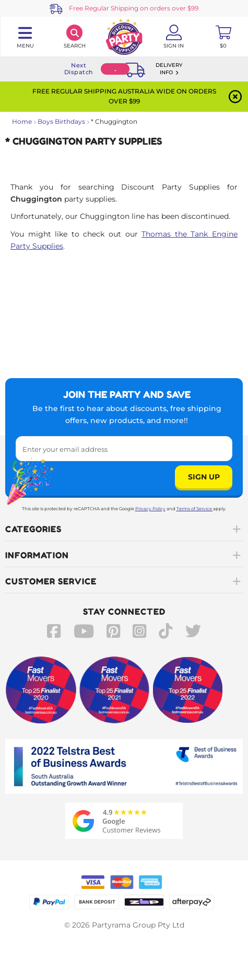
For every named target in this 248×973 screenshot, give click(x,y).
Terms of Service (194, 508)
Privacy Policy (150, 508)
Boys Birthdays (61, 121)
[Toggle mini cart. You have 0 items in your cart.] (223, 36)
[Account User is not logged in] (173, 36)
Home (22, 121)
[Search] (74, 36)
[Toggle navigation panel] (25, 36)
